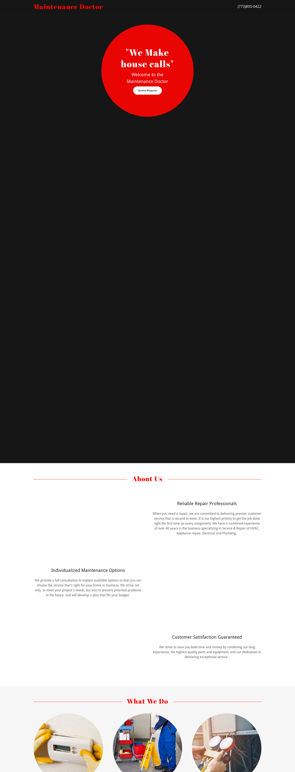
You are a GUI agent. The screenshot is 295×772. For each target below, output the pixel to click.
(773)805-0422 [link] (249, 6)
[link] (115, 8)
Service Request (147, 90)
